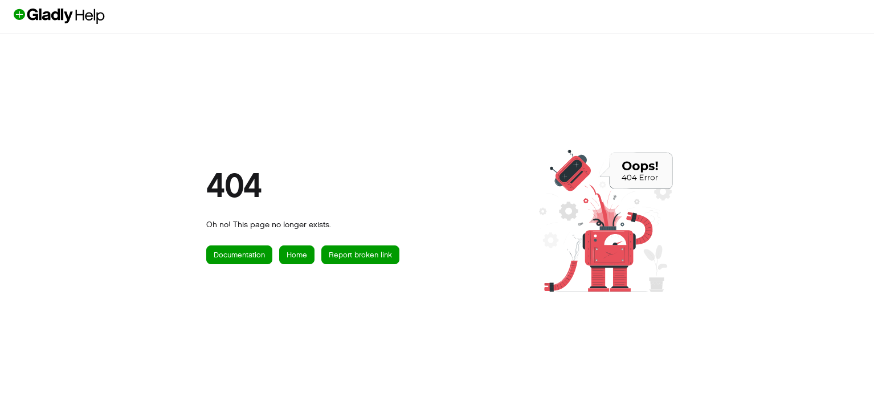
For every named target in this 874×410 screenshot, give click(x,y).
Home (297, 255)
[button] (78, 16)
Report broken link (360, 255)
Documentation (239, 255)
